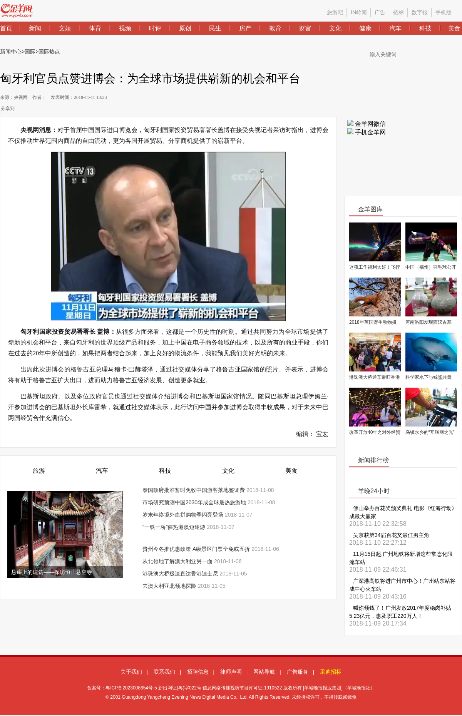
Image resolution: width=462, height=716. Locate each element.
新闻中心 (11, 52)
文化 (228, 470)
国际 (30, 52)
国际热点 (49, 52)
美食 (291, 470)
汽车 (102, 470)
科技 (165, 470)
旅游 (39, 470)
